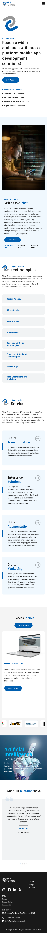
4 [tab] (22, 864)
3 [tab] (20, 864)
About (31, 882)
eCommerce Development (14, 97)
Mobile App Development (14, 89)
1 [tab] (16, 864)
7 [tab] (29, 864)
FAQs (4, 896)
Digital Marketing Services (14, 106)
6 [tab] (27, 864)
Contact (32, 888)
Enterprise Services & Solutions (16, 101)
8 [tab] (31, 864)
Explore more (23, 625)
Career (4, 899)
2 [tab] (18, 864)
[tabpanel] (23, 829)
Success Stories (8, 905)
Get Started (10, 80)
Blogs (31, 885)
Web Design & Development (15, 93)
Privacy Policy (7, 902)
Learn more (12, 240)
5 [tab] (25, 864)
